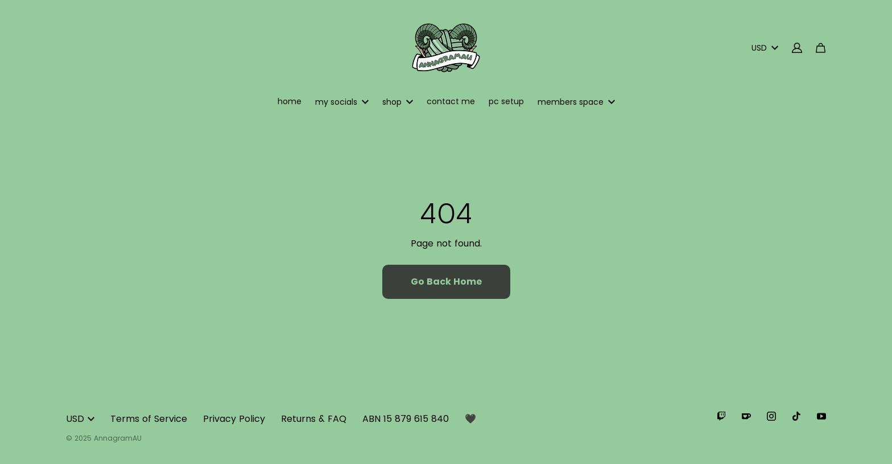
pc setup (506, 101)
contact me (451, 101)
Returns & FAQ (313, 418)
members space (576, 102)
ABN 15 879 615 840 (405, 418)
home (290, 101)
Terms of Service (148, 418)
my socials (342, 102)
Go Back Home (446, 281)
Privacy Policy (234, 418)
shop (397, 102)
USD (764, 48)
